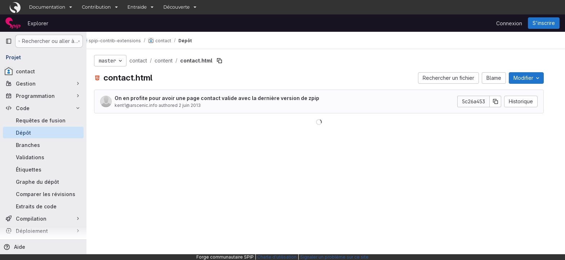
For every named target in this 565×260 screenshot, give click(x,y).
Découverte (176, 7)
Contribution (96, 7)
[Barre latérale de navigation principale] (8, 41)
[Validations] (43, 157)
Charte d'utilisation (277, 257)
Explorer (38, 23)
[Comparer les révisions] (43, 194)
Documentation (47, 7)
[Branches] (43, 145)
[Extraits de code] (43, 206)
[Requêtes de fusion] (43, 120)
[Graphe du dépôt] (43, 181)
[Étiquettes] (43, 169)
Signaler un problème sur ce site (334, 257)
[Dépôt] (43, 132)
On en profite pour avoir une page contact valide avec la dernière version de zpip (223, 98)
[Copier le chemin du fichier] (226, 60)
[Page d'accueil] (13, 23)
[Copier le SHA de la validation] (502, 101)
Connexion (509, 23)
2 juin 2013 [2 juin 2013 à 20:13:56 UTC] (197, 105)
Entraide (137, 7)
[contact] (43, 71)
